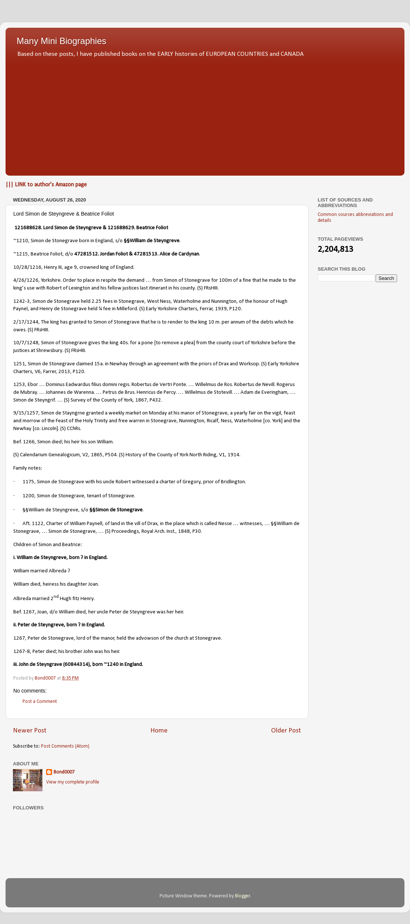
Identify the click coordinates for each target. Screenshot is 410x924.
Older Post (286, 730)
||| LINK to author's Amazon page (46, 185)
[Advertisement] (205, 114)
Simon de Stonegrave (55, 241)
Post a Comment (40, 701)
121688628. (28, 228)
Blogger (242, 896)
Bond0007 (64, 772)
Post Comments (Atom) (65, 746)
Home (159, 730)
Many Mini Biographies (61, 41)
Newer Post (30, 730)
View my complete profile (72, 782)
